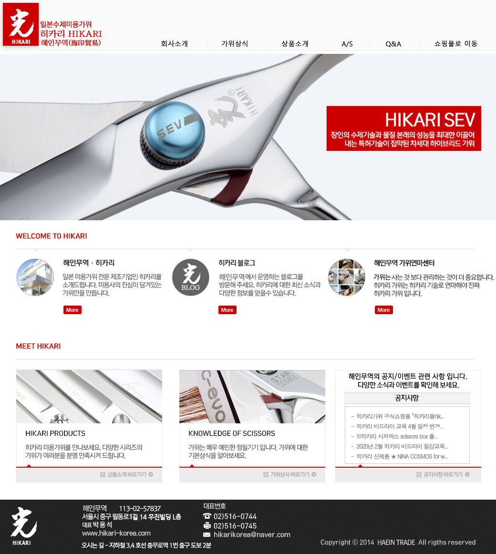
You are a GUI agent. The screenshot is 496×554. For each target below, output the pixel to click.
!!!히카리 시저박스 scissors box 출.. (396, 436)
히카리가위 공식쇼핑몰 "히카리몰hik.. (400, 416)
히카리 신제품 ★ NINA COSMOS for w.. (401, 456)
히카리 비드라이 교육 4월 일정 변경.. (399, 426)
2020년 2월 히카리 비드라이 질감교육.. (402, 446)
